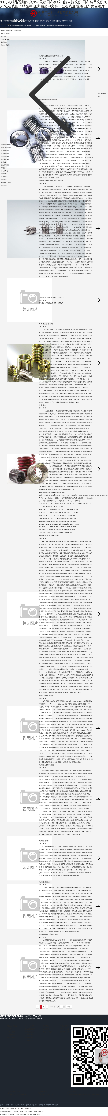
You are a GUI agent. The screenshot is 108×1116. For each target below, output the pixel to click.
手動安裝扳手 (5, 155)
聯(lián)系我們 (67, 19)
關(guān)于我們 (16, 19)
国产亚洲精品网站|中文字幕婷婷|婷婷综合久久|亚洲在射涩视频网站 (20, 1114)
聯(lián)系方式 (64, 1029)
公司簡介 (10, 1029)
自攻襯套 (4, 175)
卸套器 (3, 166)
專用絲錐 (4, 160)
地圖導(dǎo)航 (64, 1032)
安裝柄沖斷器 (5, 163)
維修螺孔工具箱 (6, 181)
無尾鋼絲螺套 (5, 152)
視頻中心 (42, 19)
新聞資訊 (59, 19)
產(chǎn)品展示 (27, 19)
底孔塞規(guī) (5, 169)
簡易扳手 (4, 184)
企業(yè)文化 (11, 1032)
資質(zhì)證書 (11, 1037)
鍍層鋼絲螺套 (5, 149)
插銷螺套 (4, 178)
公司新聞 (46, 1029)
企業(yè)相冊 (11, 1035)
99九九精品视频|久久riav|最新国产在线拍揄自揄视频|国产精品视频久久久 (22, 1111)
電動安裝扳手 (5, 157)
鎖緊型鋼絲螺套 (6, 146)
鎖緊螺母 (4, 172)
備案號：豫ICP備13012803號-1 (48, 1105)
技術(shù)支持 (51, 19)
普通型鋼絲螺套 (6, 143)
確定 (68, 1007)
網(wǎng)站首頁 (5, 19)
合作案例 (36, 19)
